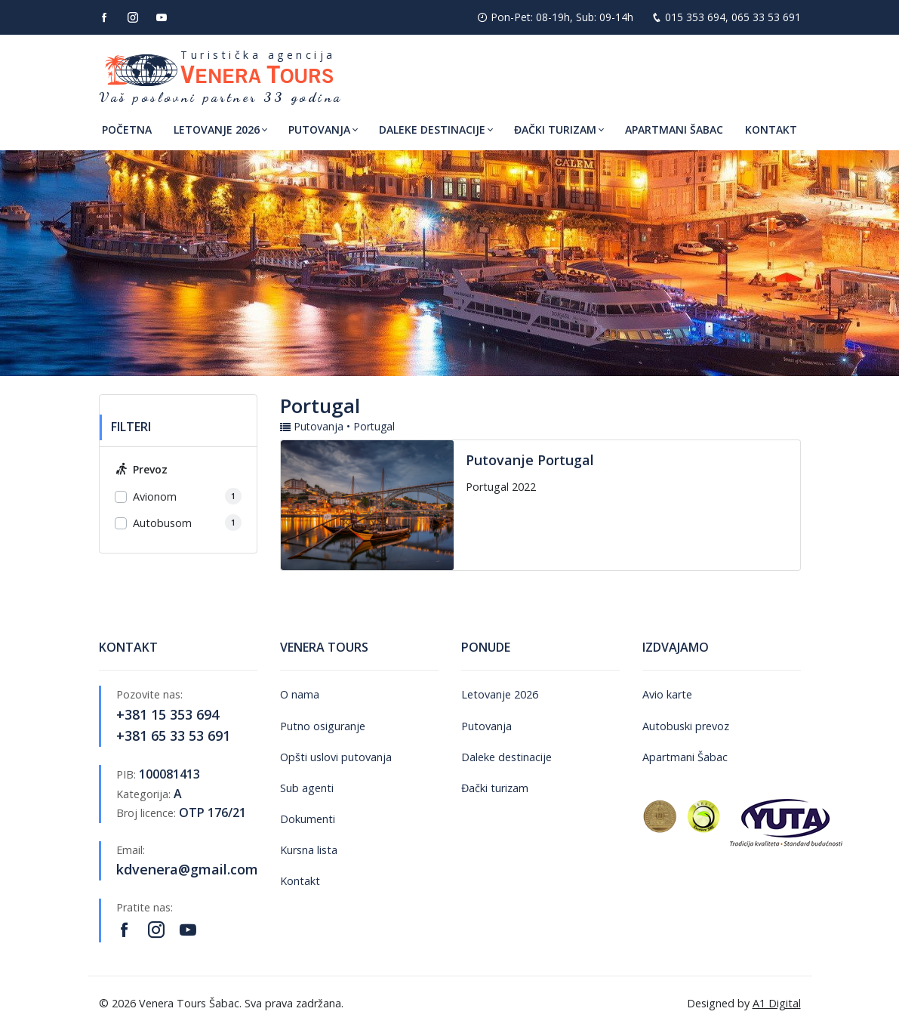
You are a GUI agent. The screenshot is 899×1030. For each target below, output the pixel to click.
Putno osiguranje (322, 726)
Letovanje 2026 (499, 694)
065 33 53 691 (766, 17)
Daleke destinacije (506, 757)
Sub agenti (307, 788)
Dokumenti (307, 819)
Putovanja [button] (319, 129)
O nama (299, 694)
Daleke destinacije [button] (432, 129)
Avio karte (667, 694)
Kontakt (771, 129)
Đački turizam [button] (555, 129)
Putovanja (486, 726)
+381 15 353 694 (167, 714)
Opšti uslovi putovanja (336, 757)
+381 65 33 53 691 (173, 735)
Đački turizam (494, 788)
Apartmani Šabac (674, 129)
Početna (127, 129)
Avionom (155, 496)
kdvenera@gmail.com (186, 869)
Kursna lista (308, 850)
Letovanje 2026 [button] (217, 129)
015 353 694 (695, 17)
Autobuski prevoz (685, 726)
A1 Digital (777, 1003)
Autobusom (162, 523)
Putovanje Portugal (530, 460)
